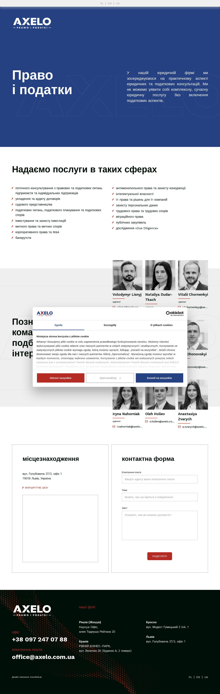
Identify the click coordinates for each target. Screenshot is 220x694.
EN (110, 3)
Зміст (124, 508)
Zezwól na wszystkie (159, 377)
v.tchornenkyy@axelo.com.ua (193, 307)
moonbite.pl (36, 677)
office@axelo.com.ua (43, 656)
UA (118, 3)
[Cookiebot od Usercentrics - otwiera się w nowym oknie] (168, 313)
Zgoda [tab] (58, 325)
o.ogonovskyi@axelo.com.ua (193, 367)
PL (102, 3)
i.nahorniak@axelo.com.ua (127, 426)
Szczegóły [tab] (110, 325)
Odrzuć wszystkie (61, 377)
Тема (124, 490)
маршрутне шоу (36, 487)
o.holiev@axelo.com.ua (160, 421)
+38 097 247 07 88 (39, 639)
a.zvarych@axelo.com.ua (193, 426)
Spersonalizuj (110, 377)
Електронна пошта (131, 472)
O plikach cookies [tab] (161, 325)
